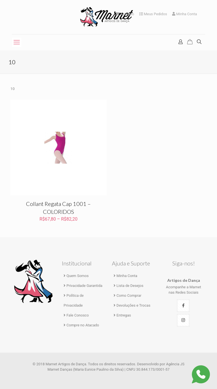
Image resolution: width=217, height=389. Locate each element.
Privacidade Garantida (84, 285)
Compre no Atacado (82, 325)
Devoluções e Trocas (133, 305)
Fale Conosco (77, 315)
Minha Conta (184, 14)
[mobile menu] (16, 42)
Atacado (124, 14)
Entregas (123, 315)
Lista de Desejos (129, 285)
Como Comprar (128, 295)
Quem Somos (77, 276)
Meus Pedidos (153, 14)
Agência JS (175, 364)
